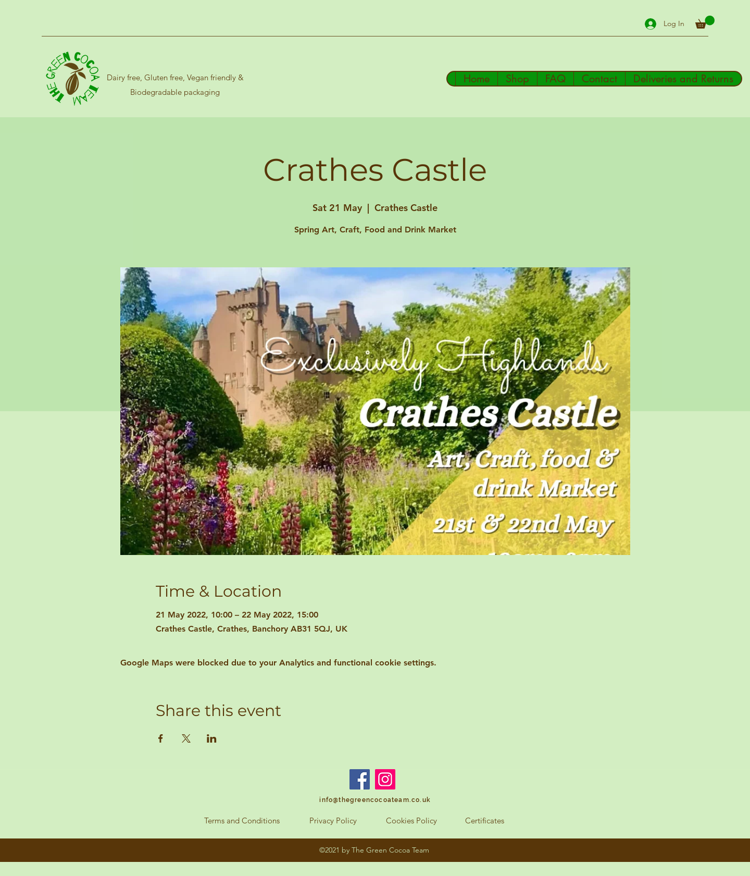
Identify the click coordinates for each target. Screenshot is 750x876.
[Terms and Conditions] (242, 820)
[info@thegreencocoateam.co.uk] (374, 799)
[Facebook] (359, 779)
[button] (705, 22)
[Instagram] (385, 779)
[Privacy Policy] (333, 820)
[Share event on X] (186, 738)
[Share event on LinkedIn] (212, 738)
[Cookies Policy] (411, 820)
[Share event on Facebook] (161, 738)
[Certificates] (484, 820)
